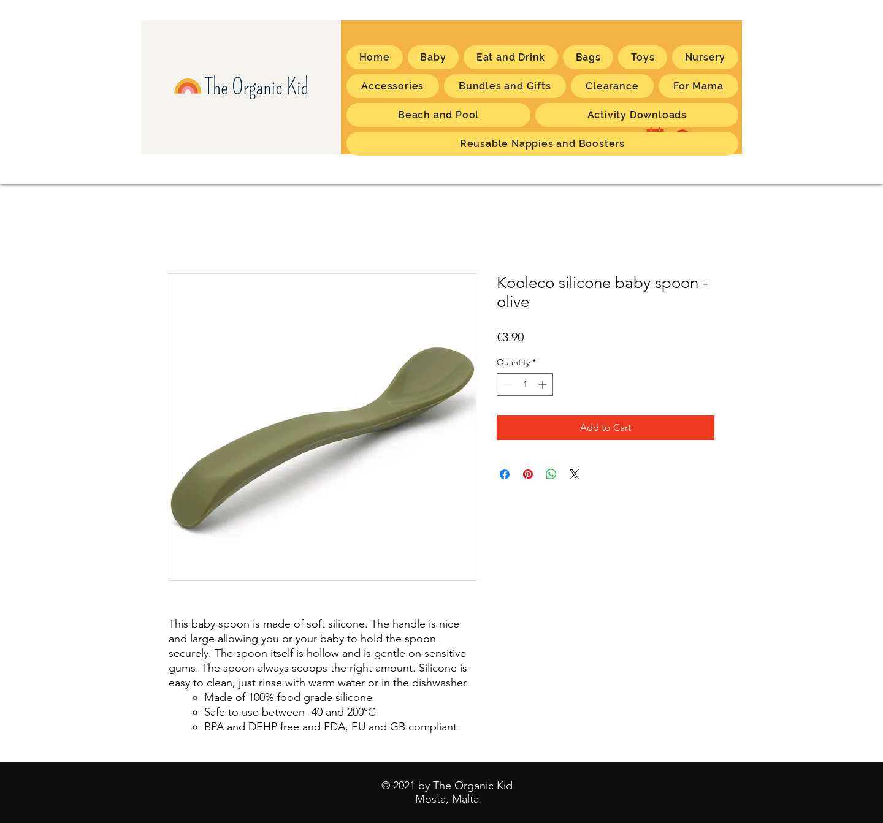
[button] (698, 86)
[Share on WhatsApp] (551, 474)
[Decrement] (506, 384)
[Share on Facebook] (504, 474)
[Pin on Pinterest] (528, 474)
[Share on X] (574, 474)
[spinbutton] (525, 384)
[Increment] (543, 384)
